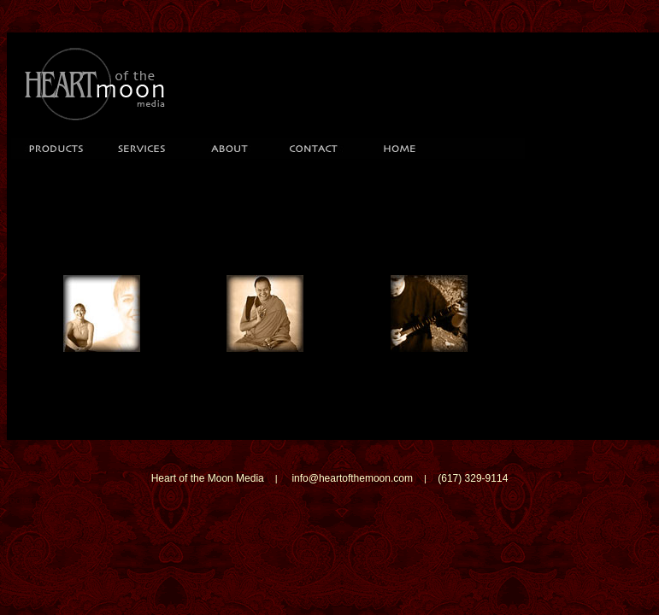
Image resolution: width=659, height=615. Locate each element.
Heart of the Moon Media (207, 478)
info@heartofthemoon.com (352, 478)
